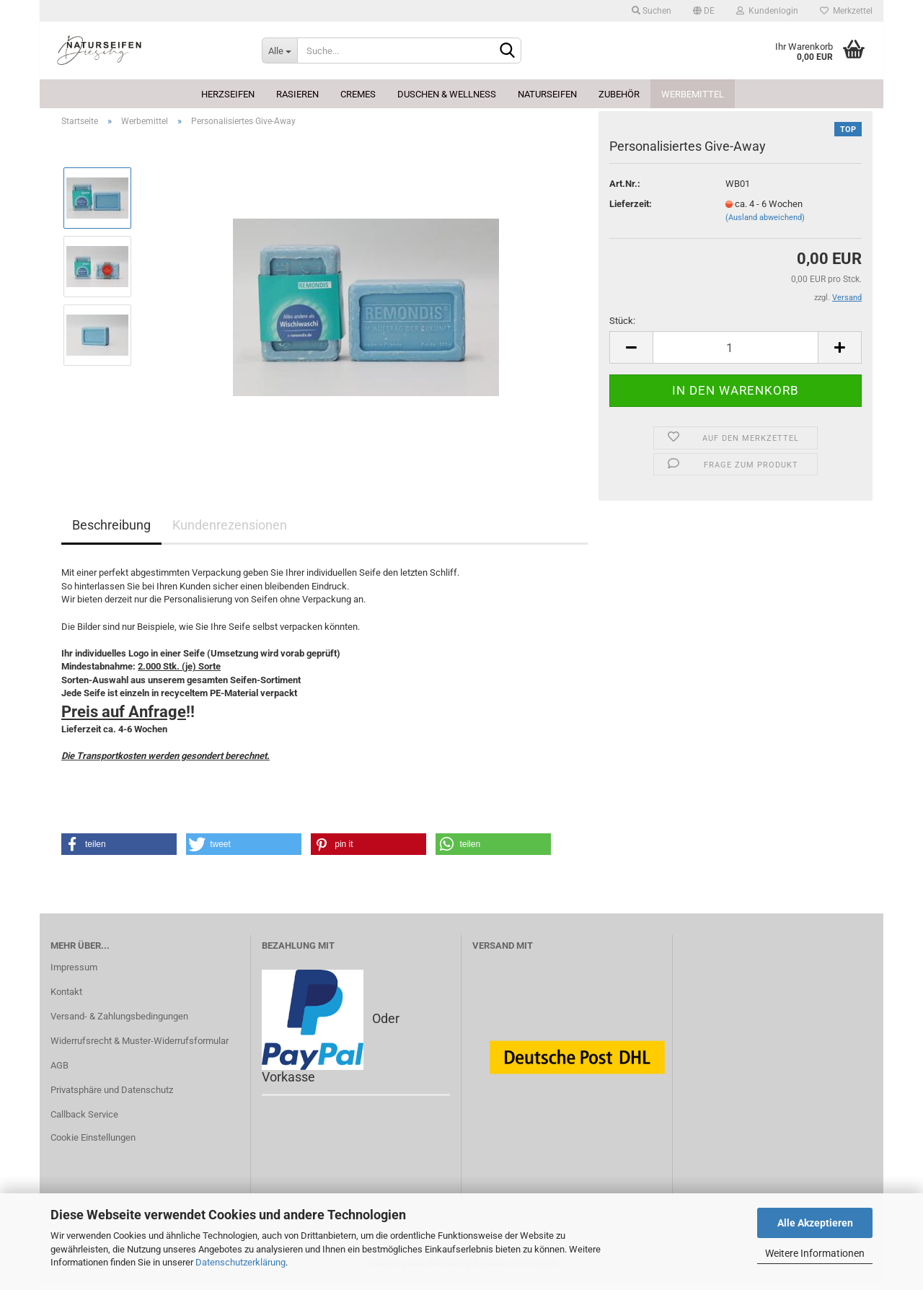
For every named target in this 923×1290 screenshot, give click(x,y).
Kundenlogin (767, 11)
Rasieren (297, 94)
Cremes (358, 94)
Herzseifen (228, 94)
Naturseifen (547, 94)
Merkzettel (846, 11)
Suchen (651, 11)
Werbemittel (692, 94)
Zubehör (619, 94)
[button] (119, 852)
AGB (59, 1073)
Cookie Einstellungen (93, 1145)
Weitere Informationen (815, 1253)
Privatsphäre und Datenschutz (111, 1097)
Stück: (622, 328)
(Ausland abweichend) (765, 225)
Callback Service (84, 1122)
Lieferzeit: (630, 211)
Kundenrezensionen (229, 533)
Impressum (73, 975)
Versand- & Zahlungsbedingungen (119, 1024)
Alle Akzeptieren (815, 1223)
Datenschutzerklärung (240, 1262)
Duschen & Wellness (446, 94)
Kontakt (66, 1000)
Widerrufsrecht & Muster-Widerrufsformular (139, 1048)
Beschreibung (111, 533)
